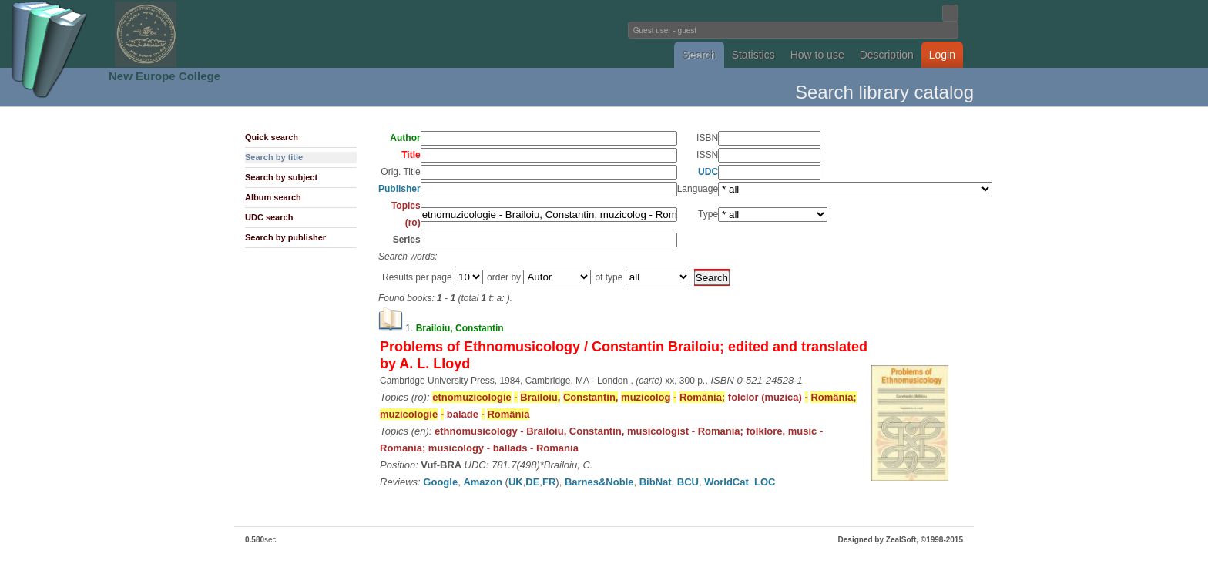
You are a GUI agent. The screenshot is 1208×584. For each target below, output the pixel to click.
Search (699, 55)
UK (515, 482)
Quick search (271, 137)
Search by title (274, 157)
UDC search (269, 217)
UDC (708, 171)
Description (887, 55)
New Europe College (164, 75)
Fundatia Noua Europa (350, 34)
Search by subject (281, 177)
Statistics (753, 55)
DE (532, 482)
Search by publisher (285, 237)
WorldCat (726, 482)
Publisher (399, 188)
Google (440, 482)
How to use (817, 55)
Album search (273, 197)
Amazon (482, 482)
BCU (688, 482)
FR (548, 482)
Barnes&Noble (599, 482)
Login (942, 55)
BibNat (655, 482)
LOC (764, 482)
